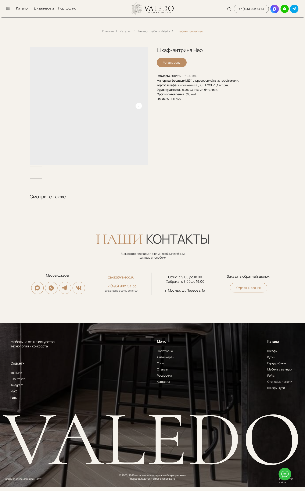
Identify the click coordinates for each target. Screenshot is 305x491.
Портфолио (67, 8)
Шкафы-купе (276, 388)
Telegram (17, 385)
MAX (14, 391)
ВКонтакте (18, 379)
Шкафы (272, 351)
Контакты (163, 382)
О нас (161, 363)
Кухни (271, 357)
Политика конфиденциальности (23, 479)
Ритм (13, 398)
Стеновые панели (279, 382)
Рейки (271, 375)
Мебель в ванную (279, 369)
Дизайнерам (44, 8)
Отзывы (162, 369)
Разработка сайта (286, 480)
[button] (8, 8)
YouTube (16, 373)
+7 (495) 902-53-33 (121, 286)
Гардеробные (276, 363)
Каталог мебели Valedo (153, 31)
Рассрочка (164, 375)
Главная (108, 31)
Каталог (22, 8)
